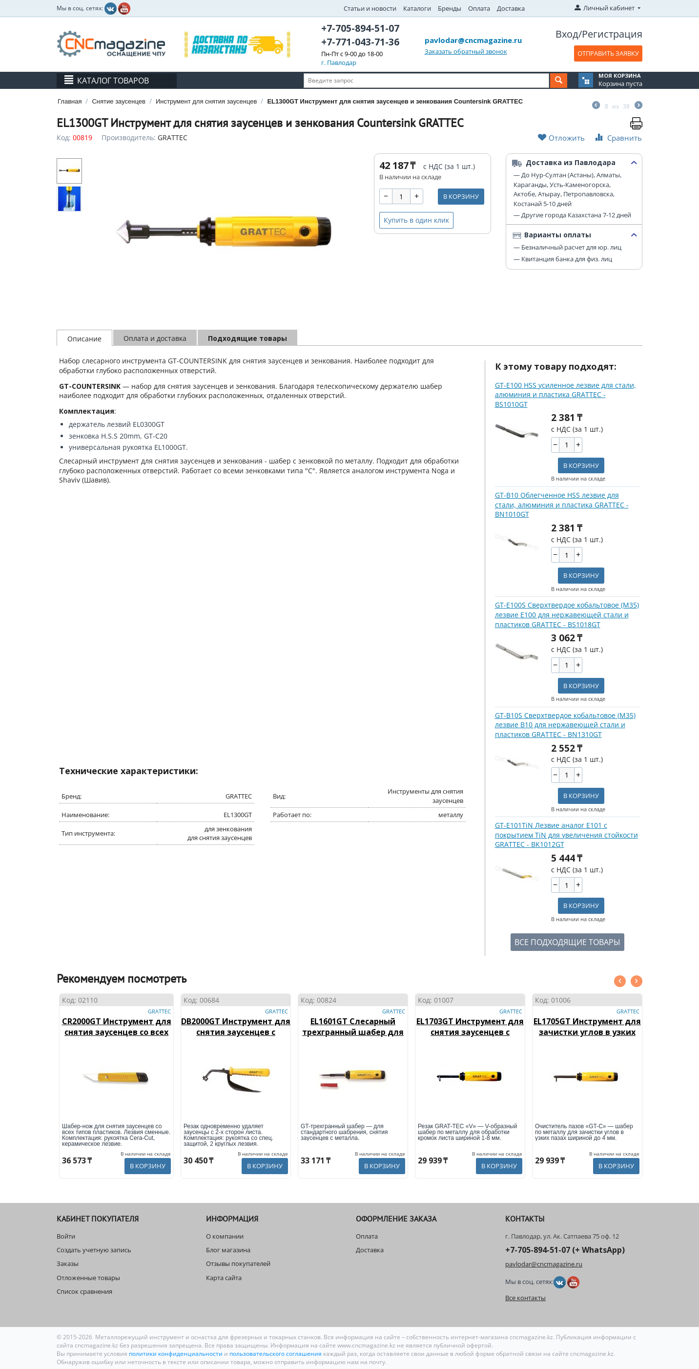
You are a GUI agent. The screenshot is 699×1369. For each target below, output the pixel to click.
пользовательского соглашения (275, 1353)
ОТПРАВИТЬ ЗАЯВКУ (608, 53)
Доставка (511, 8)
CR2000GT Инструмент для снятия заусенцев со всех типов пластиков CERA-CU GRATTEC (116, 1037)
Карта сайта (224, 1277)
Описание (84, 338)
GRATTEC (172, 137)
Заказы (68, 1263)
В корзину (461, 196)
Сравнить (617, 137)
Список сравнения (84, 1291)
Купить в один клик (416, 220)
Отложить (561, 137)
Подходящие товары (247, 338)
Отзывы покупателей (238, 1263)
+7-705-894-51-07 (360, 28)
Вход (566, 34)
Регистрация (612, 34)
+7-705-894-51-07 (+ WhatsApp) (565, 1249)
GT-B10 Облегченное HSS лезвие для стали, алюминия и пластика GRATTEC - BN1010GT (562, 504)
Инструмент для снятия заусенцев (206, 101)
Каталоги (417, 8)
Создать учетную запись (94, 1249)
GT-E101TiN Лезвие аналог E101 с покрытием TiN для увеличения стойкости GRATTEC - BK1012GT (566, 835)
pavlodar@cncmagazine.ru (473, 40)
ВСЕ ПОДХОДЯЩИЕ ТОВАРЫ (567, 942)
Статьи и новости (370, 8)
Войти (66, 1236)
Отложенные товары (88, 1277)
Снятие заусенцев (118, 101)
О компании (225, 1236)
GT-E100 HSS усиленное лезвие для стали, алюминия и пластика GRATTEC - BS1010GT (565, 394)
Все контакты (525, 1297)
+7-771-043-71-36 (360, 42)
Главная (70, 101)
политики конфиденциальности (176, 1353)
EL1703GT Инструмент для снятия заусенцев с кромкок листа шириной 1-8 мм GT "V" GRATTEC (470, 1037)
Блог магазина (228, 1249)
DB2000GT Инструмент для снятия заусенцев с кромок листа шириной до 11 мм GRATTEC (235, 1037)
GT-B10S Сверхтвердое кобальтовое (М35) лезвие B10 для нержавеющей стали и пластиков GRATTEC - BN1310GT (565, 725)
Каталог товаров (113, 80)
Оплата (479, 8)
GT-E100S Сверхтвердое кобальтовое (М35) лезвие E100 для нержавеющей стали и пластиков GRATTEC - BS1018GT (567, 614)
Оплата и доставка (154, 338)
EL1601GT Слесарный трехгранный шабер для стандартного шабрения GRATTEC (353, 1037)
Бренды (449, 8)
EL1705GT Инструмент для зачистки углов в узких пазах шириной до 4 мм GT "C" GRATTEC (587, 1037)
